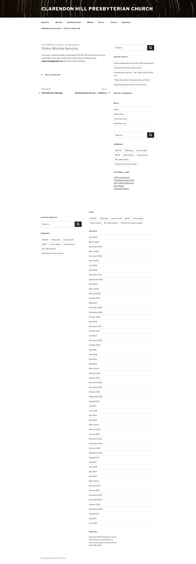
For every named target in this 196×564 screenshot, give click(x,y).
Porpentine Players (121, 188)
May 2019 (93, 303)
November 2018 (95, 312)
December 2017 (95, 326)
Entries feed (119, 114)
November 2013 (95, 500)
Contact (113, 22)
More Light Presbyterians (124, 183)
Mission (90, 22)
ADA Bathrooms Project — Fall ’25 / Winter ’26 (60, 28)
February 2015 (94, 429)
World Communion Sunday (126, 164)
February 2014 (94, 486)
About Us (46, 22)
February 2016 (94, 373)
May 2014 (93, 472)
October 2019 (94, 298)
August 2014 (94, 457)
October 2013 (94, 504)
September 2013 (95, 509)
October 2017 (94, 331)
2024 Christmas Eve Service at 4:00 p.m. (130, 85)
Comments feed (120, 119)
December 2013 (95, 495)
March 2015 (94, 425)
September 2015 (95, 397)
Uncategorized (53, 75)
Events (102, 22)
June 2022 (93, 265)
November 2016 (95, 340)
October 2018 (94, 317)
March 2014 (94, 481)
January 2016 (94, 378)
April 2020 (93, 284)
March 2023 (94, 261)
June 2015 (93, 411)
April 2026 (93, 237)
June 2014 (93, 467)
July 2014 (92, 462)
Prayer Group (142, 155)
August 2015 (94, 401)
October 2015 (94, 392)
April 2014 (93, 476)
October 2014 (94, 448)
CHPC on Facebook (122, 177)
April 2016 (93, 364)
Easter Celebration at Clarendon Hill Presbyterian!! (134, 63)
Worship (58, 22)
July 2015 (92, 406)
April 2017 (93, 336)
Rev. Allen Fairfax (122, 159)
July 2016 (92, 350)
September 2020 (96, 279)
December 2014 (95, 439)
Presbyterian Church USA (124, 180)
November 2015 (95, 387)
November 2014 (95, 443)
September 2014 (95, 453)
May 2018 (93, 321)
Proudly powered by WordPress (53, 558)
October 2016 (94, 345)
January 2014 (94, 490)
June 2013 (93, 523)
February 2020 (95, 293)
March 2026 (94, 242)
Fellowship (129, 150)
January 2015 (94, 434)
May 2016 (93, 359)
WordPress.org (120, 123)
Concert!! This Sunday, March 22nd (128, 68)
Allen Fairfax (72, 45)
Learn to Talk (141, 150)
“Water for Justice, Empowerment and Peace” (132, 80)
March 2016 (94, 368)
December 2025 (95, 247)
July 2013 (92, 518)
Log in (116, 109)
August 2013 (94, 514)
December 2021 (95, 275)
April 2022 (93, 270)
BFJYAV (118, 150)
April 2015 (93, 420)
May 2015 (93, 415)
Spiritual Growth (75, 22)
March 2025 (94, 251)
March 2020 (94, 289)
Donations (126, 22)
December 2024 (95, 256)
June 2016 (93, 354)
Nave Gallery (129, 155)
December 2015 (95, 382)
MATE (117, 155)
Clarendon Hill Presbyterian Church (97, 9)
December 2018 (95, 307)
